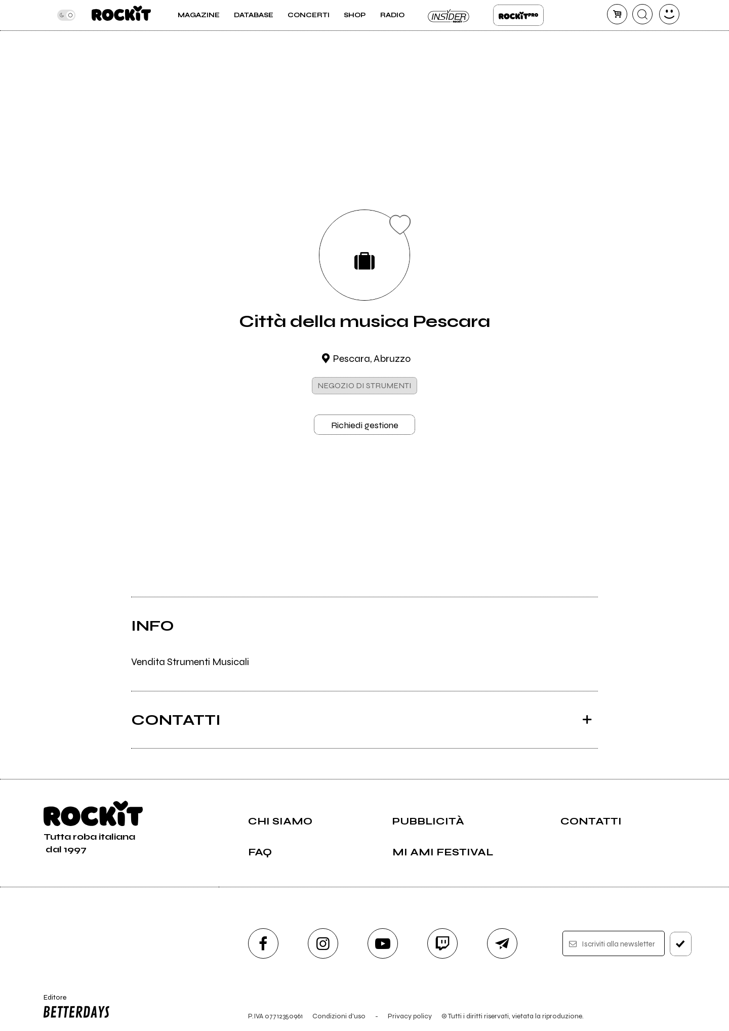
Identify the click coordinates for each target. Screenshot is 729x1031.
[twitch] (442, 943)
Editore (74, 1008)
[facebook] (263, 943)
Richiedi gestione (364, 425)
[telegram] (502, 943)
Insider (449, 15)
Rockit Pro (518, 15)
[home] (121, 15)
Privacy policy (410, 1016)
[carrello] (617, 14)
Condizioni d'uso (339, 1016)
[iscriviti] (681, 944)
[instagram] (323, 943)
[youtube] (383, 943)
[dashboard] (669, 14)
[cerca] (642, 14)
